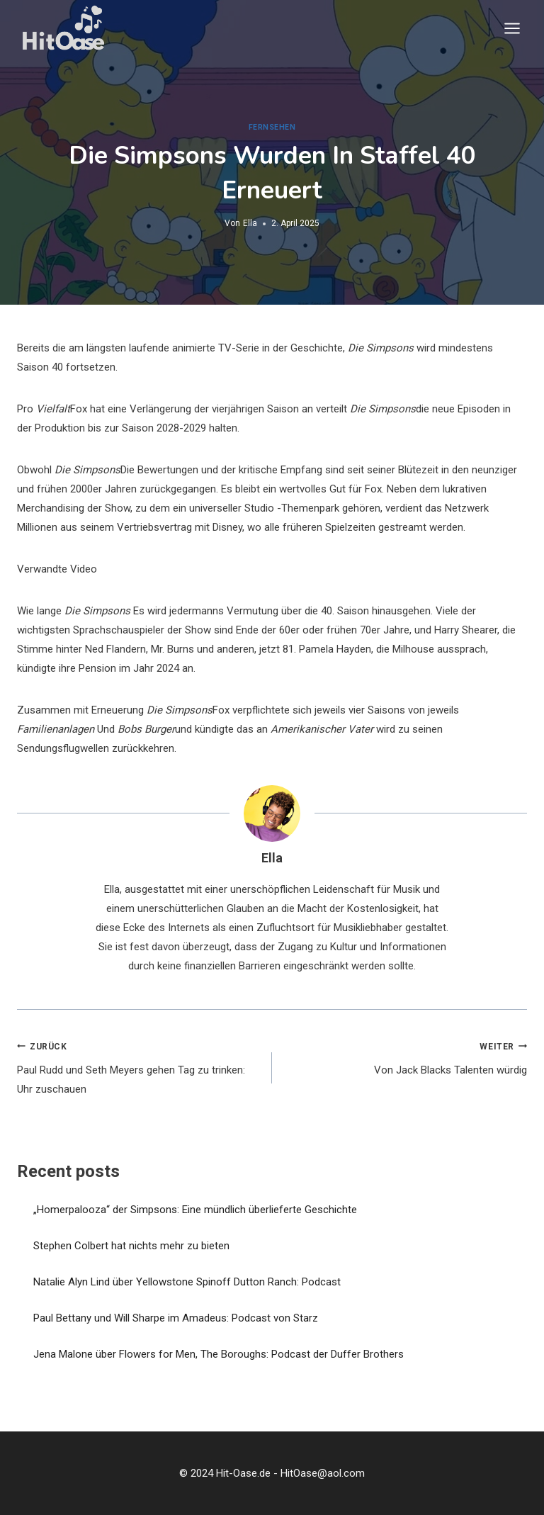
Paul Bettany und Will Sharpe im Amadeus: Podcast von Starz (175, 1318)
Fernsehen (272, 127)
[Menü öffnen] (512, 28)
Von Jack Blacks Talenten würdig (405, 1057)
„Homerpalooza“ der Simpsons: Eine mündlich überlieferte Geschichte (195, 1209)
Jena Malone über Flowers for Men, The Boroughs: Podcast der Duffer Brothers (218, 1354)
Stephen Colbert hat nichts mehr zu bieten (131, 1245)
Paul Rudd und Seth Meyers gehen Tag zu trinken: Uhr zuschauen (139, 1066)
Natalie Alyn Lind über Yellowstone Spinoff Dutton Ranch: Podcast (187, 1281)
